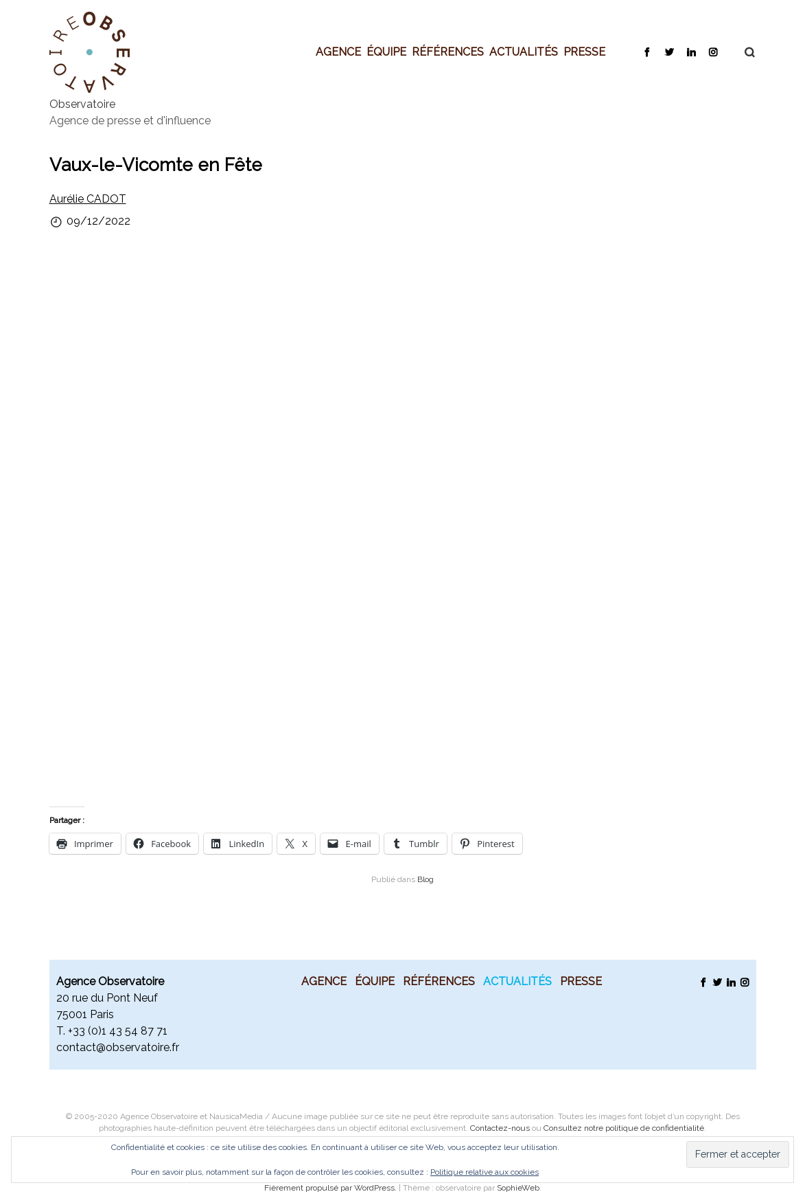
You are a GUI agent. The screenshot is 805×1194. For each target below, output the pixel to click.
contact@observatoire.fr (117, 1047)
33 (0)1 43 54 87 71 (120, 1030)
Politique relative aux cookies (484, 1172)
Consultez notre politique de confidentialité (624, 1128)
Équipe (386, 51)
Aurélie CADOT (87, 198)
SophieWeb (518, 1188)
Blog (425, 879)
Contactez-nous (500, 1128)
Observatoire (82, 104)
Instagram (713, 51)
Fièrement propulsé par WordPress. (331, 1188)
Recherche (742, 52)
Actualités (523, 51)
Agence (338, 51)
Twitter (669, 51)
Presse (584, 51)
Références (448, 51)
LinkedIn (691, 51)
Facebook (647, 51)
